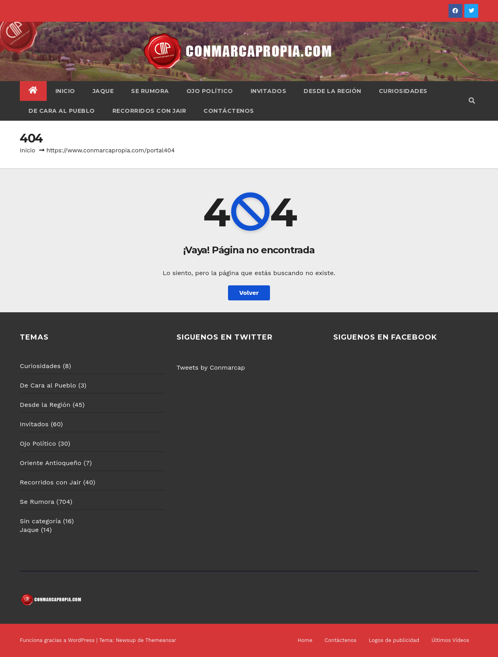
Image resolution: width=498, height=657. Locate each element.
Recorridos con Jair (149, 110)
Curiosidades (403, 91)
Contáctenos (228, 110)
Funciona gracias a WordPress (58, 640)
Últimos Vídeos (450, 640)
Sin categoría (40, 521)
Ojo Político (209, 91)
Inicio (65, 91)
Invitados (269, 91)
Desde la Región (332, 91)
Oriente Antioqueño (51, 463)
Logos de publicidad (394, 640)
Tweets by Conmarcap (211, 367)
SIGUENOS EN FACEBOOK (385, 337)
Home (305, 640)
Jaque (103, 91)
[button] (472, 100)
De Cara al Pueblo (62, 110)
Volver (249, 292)
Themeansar (160, 640)
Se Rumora (150, 91)
